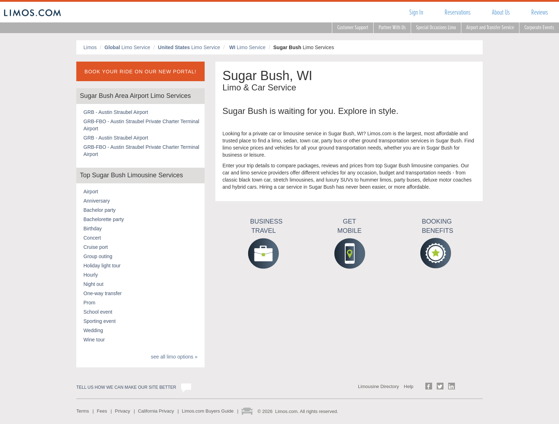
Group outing (97, 256)
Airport (90, 191)
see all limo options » (174, 357)
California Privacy (156, 411)
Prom (89, 302)
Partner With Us (392, 27)
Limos (90, 47)
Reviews (539, 12)
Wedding (93, 330)
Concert (92, 238)
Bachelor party (99, 210)
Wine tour (94, 339)
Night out (93, 284)
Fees (102, 411)
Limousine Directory (378, 386)
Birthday (92, 228)
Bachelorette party (103, 219)
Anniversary (96, 201)
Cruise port (95, 247)
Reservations (458, 12)
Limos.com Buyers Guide (208, 411)
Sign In (416, 12)
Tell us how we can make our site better (126, 387)
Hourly (90, 275)
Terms (82, 411)
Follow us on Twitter (440, 386)
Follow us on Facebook (428, 386)
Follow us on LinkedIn (451, 386)
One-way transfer (102, 293)
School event (97, 312)
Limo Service (127, 47)
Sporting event (99, 321)
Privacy (122, 411)
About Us (501, 12)
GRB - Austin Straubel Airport (115, 112)
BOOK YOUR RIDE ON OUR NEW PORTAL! (140, 71)
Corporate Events (539, 27)
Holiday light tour (101, 265)
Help (409, 386)
